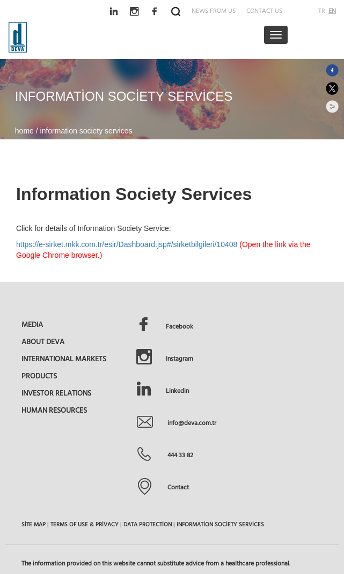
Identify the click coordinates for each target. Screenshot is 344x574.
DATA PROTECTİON (147, 524)
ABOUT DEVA (42, 341)
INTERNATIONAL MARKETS (63, 358)
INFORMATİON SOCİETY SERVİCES (220, 524)
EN (332, 10)
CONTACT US (264, 10)
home (25, 130)
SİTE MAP (33, 524)
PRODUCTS (39, 375)
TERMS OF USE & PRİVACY (84, 524)
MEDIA (32, 324)
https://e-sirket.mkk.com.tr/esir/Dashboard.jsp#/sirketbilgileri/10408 (126, 244)
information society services (86, 130)
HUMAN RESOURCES (54, 410)
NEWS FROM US (214, 10)
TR (321, 10)
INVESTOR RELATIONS (56, 392)
